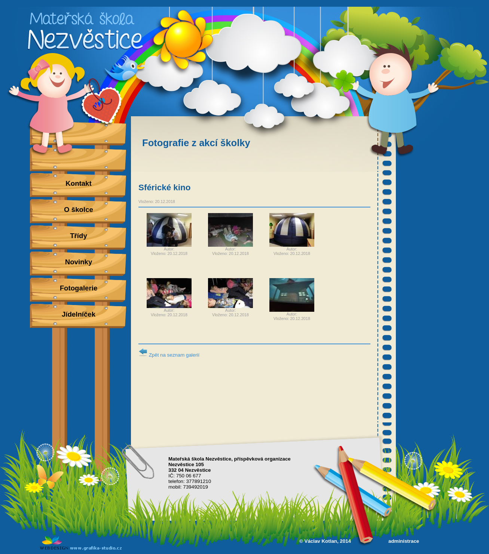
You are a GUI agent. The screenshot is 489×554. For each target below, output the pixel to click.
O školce (78, 209)
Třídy (78, 236)
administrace (403, 541)
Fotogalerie (79, 288)
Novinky (78, 262)
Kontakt (78, 183)
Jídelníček (78, 314)
